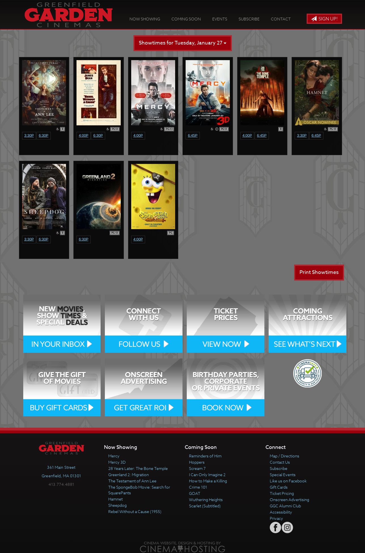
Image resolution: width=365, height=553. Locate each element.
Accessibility (281, 512)
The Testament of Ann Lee (132, 481)
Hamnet (115, 499)
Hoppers (197, 462)
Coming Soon (186, 19)
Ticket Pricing (282, 493)
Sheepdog (117, 505)
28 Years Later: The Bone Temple (138, 468)
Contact (281, 19)
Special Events (283, 474)
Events (219, 19)
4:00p (83, 135)
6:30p (43, 135)
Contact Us (280, 462)
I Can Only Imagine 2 (207, 474)
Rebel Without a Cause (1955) (135, 511)
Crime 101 (198, 487)
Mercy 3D (117, 462)
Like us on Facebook (288, 481)
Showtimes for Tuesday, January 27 (182, 43)
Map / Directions (284, 456)
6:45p (193, 135)
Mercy (114, 456)
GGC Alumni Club (285, 505)
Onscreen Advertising (289, 499)
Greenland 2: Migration (128, 474)
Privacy (276, 518)
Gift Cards (279, 487)
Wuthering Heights (206, 499)
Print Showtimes (319, 272)
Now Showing (145, 19)
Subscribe (249, 19)
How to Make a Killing (208, 481)
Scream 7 (197, 468)
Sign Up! (324, 19)
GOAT (194, 493)
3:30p (29, 135)
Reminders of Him (205, 456)
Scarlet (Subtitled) (205, 505)
